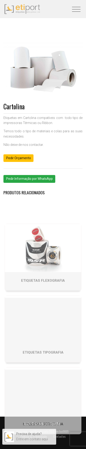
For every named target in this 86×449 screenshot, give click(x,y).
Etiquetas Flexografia (43, 296)
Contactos (59, 436)
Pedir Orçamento (18, 158)
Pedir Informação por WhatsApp (29, 179)
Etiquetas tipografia (43, 368)
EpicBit (55, 424)
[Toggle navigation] (76, 8)
